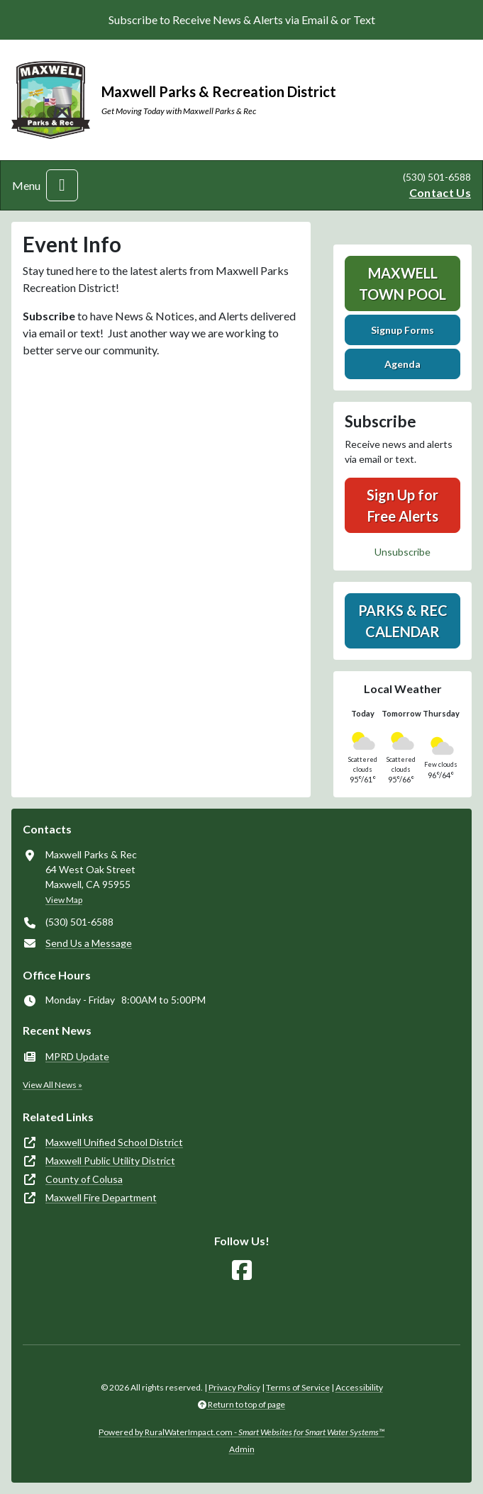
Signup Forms (402, 330)
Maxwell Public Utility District (110, 1161)
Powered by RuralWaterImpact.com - (241, 1432)
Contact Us (440, 192)
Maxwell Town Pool (402, 283)
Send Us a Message (88, 943)
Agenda (402, 364)
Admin (242, 1449)
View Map (63, 899)
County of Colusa (84, 1179)
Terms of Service (298, 1387)
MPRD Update (77, 1056)
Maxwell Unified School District (114, 1142)
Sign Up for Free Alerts (402, 505)
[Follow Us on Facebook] (242, 1270)
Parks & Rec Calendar (403, 621)
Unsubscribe (402, 552)
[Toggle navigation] (62, 185)
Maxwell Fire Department (101, 1197)
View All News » (52, 1084)
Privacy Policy (234, 1387)
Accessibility (359, 1387)
